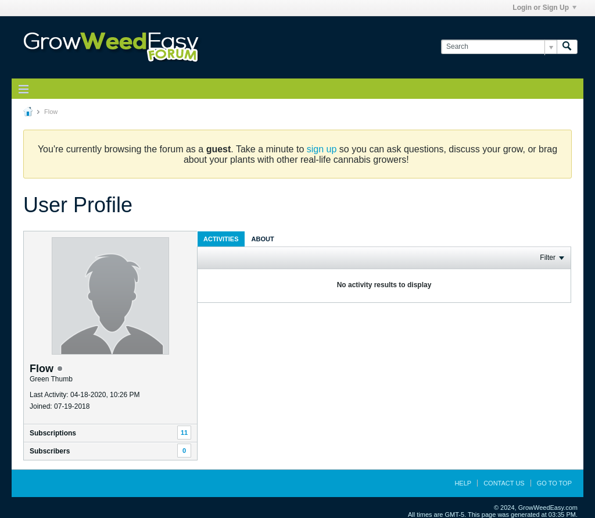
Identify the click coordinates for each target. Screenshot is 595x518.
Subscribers (50, 451)
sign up (322, 149)
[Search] (499, 47)
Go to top (554, 483)
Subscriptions (53, 433)
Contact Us (504, 483)
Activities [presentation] (221, 238)
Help (462, 483)
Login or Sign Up (544, 7)
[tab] (221, 239)
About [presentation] (263, 238)
